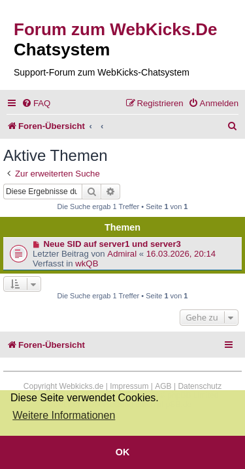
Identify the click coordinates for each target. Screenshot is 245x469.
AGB (163, 386)
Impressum (129, 386)
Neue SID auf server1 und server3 (112, 244)
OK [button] (123, 452)
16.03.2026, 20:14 (181, 254)
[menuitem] (36, 103)
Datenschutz (199, 386)
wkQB (86, 263)
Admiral (122, 254)
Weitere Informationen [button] (63, 415)
